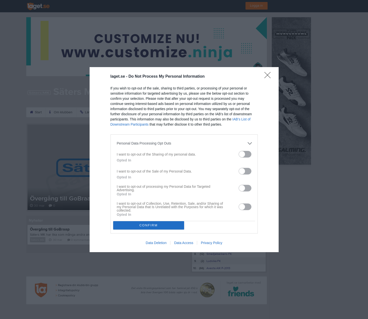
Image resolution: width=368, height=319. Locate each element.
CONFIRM (148, 225)
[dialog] (184, 159)
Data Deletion (156, 243)
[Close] (269, 76)
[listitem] (184, 143)
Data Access (183, 243)
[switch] (245, 154)
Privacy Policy (211, 243)
